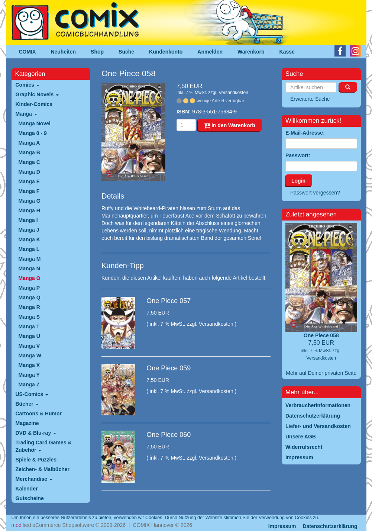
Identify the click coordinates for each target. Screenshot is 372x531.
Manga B (29, 152)
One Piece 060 (168, 434)
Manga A (29, 143)
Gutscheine (30, 498)
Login (298, 181)
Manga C (29, 162)
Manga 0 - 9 (33, 133)
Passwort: (297, 155)
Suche (126, 52)
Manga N (29, 268)
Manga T (29, 326)
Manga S (29, 317)
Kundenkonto (165, 52)
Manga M (30, 259)
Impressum (282, 526)
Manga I (28, 220)
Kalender (27, 489)
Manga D (29, 172)
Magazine (27, 423)
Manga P (29, 288)
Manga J (29, 230)
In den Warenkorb (229, 125)
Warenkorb (251, 52)
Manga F (29, 191)
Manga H (29, 210)
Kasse (287, 52)
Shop (97, 52)
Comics (27, 85)
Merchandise (34, 479)
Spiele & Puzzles (36, 460)
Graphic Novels (37, 94)
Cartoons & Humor (39, 413)
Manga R (29, 307)
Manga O (30, 278)
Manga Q (30, 297)
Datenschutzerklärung (330, 526)
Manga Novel (35, 123)
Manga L (29, 249)
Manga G (30, 201)
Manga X (29, 365)
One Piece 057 (168, 301)
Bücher (27, 404)
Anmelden (210, 52)
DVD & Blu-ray (36, 433)
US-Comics (32, 394)
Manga (26, 114)
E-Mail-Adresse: (305, 133)
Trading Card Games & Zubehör (44, 446)
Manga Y (29, 375)
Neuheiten (63, 52)
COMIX (27, 52)
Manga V (29, 346)
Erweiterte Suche (310, 99)
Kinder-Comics (34, 104)
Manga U (29, 336)
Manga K (29, 239)
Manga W (30, 355)
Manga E (29, 181)
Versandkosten (233, 92)
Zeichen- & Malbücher (42, 469)
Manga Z (29, 384)
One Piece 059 (168, 368)
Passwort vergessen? (315, 193)
